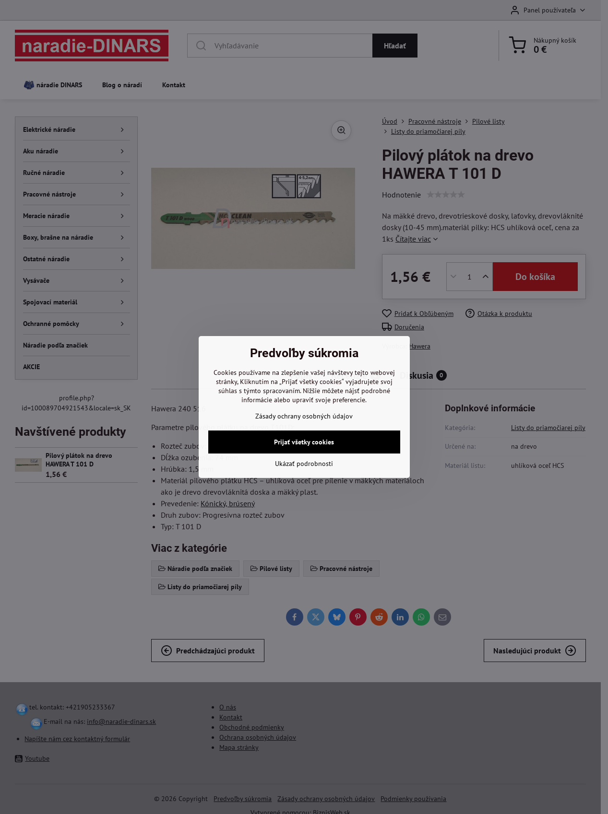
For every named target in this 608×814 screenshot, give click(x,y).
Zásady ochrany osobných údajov (304, 416)
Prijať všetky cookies (304, 442)
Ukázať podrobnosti (304, 463)
